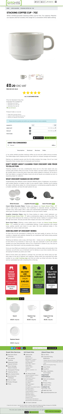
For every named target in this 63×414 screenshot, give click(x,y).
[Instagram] (17, 348)
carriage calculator (51, 240)
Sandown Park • (29, 397)
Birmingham (28, 359)
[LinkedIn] (22, 348)
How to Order (12, 380)
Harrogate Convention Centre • (33, 387)
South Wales (28, 365)
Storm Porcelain (48, 204)
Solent (33, 363)
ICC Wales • (28, 382)
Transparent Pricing (13, 370)
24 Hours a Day (51, 286)
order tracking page (21, 258)
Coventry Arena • (30, 388)
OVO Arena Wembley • (31, 396)
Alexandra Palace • (30, 394)
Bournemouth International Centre (34, 400)
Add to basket (50, 138)
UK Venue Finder (30, 373)
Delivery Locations (30, 369)
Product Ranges (12, 382)
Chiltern (27, 361)
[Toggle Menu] (56, 2)
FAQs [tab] (44, 150)
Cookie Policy (47, 385)
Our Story (46, 354)
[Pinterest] (19, 348)
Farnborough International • (32, 399)
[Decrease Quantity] (32, 125)
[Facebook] (14, 348)
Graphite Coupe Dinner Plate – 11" (16, 216)
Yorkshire (28, 368)
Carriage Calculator (25, 290)
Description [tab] (20, 150)
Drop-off (9, 128)
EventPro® (46, 369)
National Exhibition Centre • (32, 375)
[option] (14, 308)
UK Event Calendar (31, 402)
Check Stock (38, 138)
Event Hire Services (13, 352)
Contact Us (45, 387)
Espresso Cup (31, 316)
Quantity (9, 125)
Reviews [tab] (37, 150)
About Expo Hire (47, 352)
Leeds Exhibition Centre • (32, 391)
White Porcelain (14, 204)
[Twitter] (12, 348)
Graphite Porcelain (31, 204)
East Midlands (29, 362)
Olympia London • (30, 393)
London (34, 359)
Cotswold (32, 361)
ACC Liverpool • (29, 379)
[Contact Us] (50, 2)
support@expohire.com (50, 392)
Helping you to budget (38, 286)
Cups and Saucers (11, 107)
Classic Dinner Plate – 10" (49, 206)
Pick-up (8, 131)
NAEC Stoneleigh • (30, 384)
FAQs (9, 384)
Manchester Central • (30, 378)
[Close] (26, 412)
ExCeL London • (29, 376)
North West (28, 363)
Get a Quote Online (13, 374)
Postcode (9, 133)
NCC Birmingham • (30, 390)
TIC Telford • (28, 385)
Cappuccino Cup (48, 316)
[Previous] (20, 298)
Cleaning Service (12, 372)
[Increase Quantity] (55, 125)
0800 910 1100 (47, 390)
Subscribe (52, 348)
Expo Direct (46, 367)
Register (37, 1)
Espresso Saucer (14, 339)
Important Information (45, 375)
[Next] (23, 298)
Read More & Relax (11, 287)
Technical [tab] (29, 150)
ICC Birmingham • (30, 381)
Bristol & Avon (29, 358)
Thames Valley (29, 367)
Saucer (15, 316)
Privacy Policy (47, 383)
